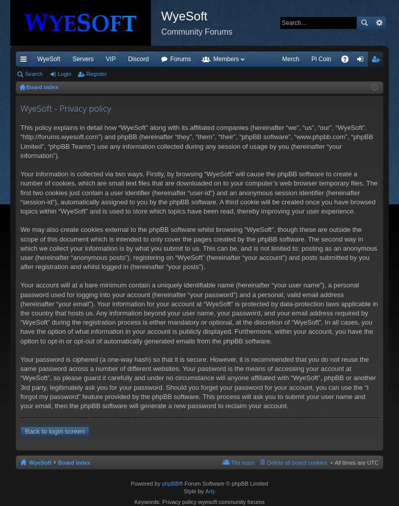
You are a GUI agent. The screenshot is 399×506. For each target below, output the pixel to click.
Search (364, 23)
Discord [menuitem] (138, 59)
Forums (180, 59)
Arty (210, 491)
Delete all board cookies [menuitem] (297, 463)
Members (226, 59)
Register (96, 74)
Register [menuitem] (377, 61)
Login (64, 74)
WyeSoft (48, 59)
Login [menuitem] (362, 61)
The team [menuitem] (242, 463)
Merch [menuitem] (290, 59)
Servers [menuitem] (82, 59)
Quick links (25, 61)
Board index (74, 463)
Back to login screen (55, 431)
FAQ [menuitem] (348, 61)
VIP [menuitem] (111, 59)
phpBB (170, 484)
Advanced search (379, 23)
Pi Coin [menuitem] (321, 59)
